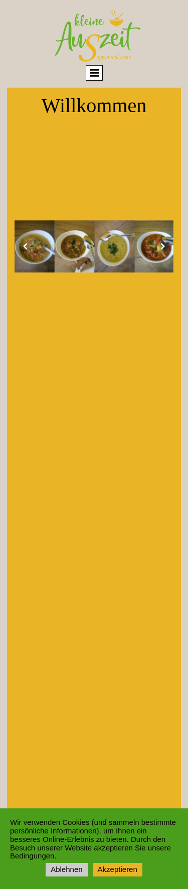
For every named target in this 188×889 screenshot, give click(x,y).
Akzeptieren (117, 869)
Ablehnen (66, 869)
